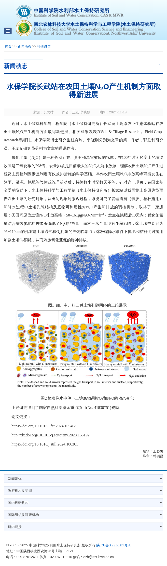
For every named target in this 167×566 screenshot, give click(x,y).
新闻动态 (24, 46)
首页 (8, 46)
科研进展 (44, 46)
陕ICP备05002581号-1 (113, 545)
